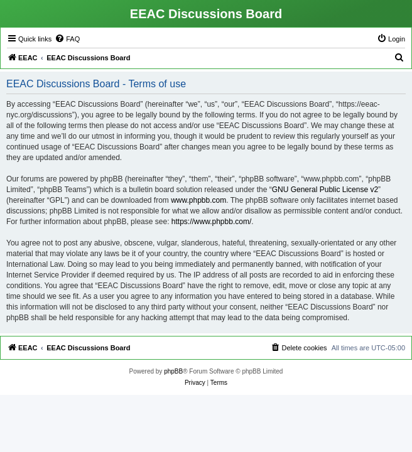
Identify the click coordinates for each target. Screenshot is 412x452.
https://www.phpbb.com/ (211, 221)
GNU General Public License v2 (325, 189)
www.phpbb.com (198, 200)
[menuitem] (67, 38)
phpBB (173, 371)
